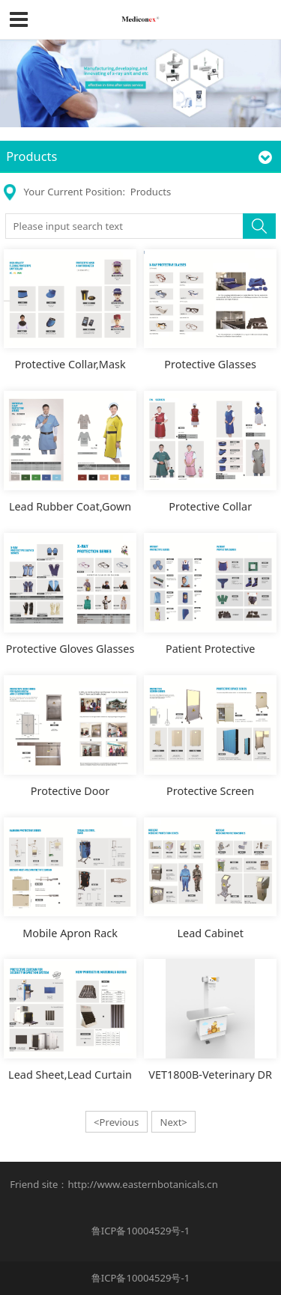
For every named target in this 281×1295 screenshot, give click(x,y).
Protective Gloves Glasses (70, 649)
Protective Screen (210, 791)
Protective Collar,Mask (69, 364)
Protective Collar (210, 506)
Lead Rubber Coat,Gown (70, 506)
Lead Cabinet (210, 933)
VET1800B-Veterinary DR (210, 1074)
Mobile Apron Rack (70, 933)
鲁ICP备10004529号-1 (140, 1230)
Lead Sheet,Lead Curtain (70, 1074)
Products (150, 191)
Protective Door (70, 791)
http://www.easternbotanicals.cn (142, 1184)
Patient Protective (211, 649)
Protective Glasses (210, 364)
